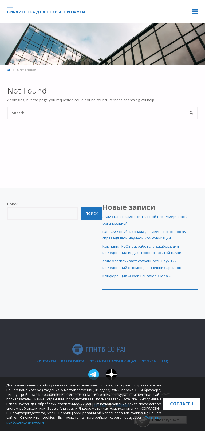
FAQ (165, 361)
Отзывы (149, 361)
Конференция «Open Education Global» (136, 275)
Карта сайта (72, 361)
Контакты (46, 361)
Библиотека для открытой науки (46, 11)
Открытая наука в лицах (112, 361)
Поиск (12, 204)
